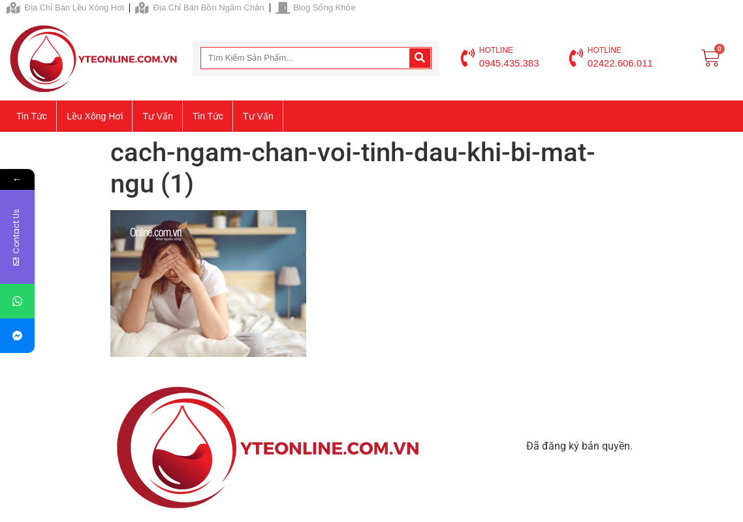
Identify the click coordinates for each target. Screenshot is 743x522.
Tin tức (31, 116)
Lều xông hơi (95, 116)
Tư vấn (157, 116)
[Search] (420, 58)
